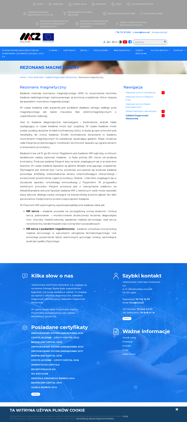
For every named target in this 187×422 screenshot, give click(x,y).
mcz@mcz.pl (143, 32)
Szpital (84, 51)
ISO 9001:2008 (39, 374)
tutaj (125, 416)
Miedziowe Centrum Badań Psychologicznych (138, 106)
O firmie (53, 51)
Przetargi (127, 342)
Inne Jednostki (122, 51)
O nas (125, 350)
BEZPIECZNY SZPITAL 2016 (46, 356)
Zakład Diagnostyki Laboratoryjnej (141, 112)
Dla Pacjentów (159, 51)
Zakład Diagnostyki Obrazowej (61, 77)
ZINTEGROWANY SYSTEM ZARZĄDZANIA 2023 (57, 333)
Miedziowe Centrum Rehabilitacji (141, 93)
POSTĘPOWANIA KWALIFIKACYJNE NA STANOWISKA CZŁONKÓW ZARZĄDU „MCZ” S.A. (23, 54)
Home (23, 77)
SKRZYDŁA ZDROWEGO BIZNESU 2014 (53, 378)
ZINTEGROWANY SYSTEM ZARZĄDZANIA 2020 (57, 347)
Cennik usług (129, 338)
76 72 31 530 (125, 32)
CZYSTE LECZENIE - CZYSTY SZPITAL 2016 (55, 360)
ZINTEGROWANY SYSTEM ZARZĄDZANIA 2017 (57, 351)
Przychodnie (101, 51)
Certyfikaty (69, 51)
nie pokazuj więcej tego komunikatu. (95, 418)
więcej (36, 394)
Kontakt (179, 51)
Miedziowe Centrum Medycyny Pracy (139, 99)
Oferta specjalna (141, 52)
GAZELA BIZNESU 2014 (44, 387)
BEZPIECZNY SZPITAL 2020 (46, 342)
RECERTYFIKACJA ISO (43, 369)
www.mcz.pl (160, 32)
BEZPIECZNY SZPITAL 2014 (46, 383)
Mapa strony (129, 354)
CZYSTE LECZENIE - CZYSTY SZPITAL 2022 (55, 338)
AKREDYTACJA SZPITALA (45, 365)
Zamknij (177, 409)
